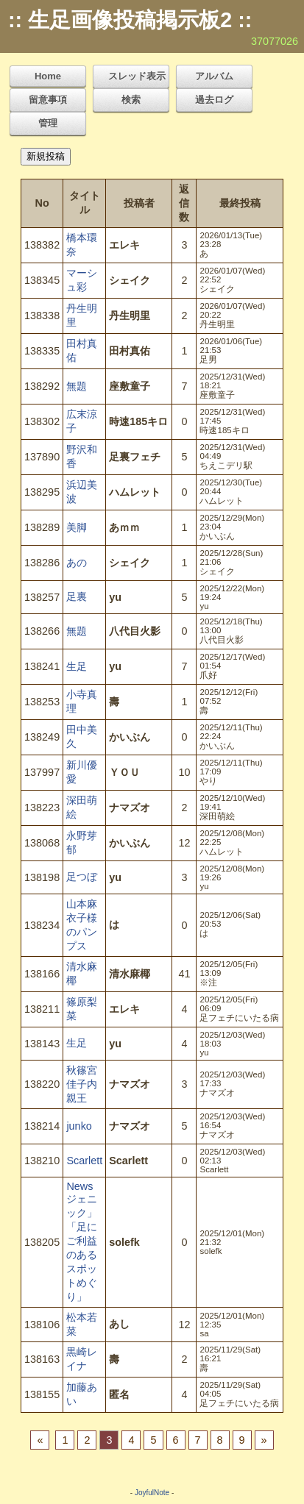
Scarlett (84, 1160)
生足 (76, 666)
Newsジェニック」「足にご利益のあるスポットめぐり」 (81, 1241)
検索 (131, 99)
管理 (47, 123)
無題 (76, 386)
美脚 (76, 527)
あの (76, 563)
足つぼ (81, 877)
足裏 (76, 596)
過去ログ (214, 99)
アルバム (214, 76)
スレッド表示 (137, 76)
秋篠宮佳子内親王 (81, 1084)
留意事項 (48, 99)
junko (78, 1126)
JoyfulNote (152, 1493)
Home (48, 76)
